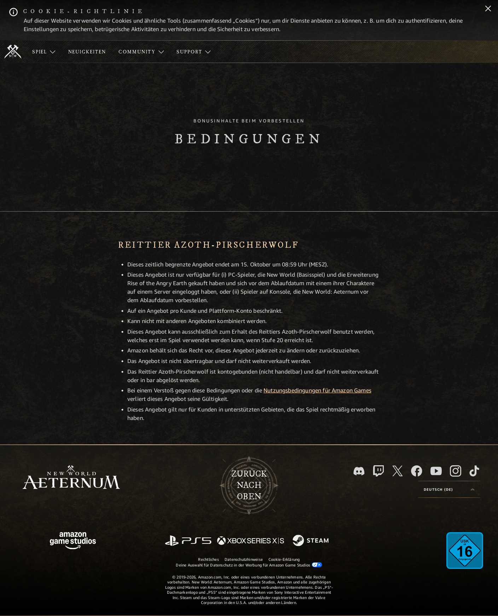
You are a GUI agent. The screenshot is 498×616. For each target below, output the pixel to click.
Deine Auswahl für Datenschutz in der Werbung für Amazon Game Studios (249, 564)
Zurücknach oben (249, 485)
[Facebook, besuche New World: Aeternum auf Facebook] (416, 471)
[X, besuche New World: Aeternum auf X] (397, 471)
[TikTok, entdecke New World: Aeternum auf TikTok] (474, 471)
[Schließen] (488, 9)
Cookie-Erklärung (284, 559)
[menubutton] (449, 489)
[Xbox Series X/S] (250, 541)
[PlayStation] (188, 541)
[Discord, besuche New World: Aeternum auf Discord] (359, 471)
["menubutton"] (44, 51)
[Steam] (311, 541)
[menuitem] (44, 51)
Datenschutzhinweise (244, 559)
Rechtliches (208, 559)
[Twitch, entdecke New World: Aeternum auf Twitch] (378, 471)
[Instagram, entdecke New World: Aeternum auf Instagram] (455, 471)
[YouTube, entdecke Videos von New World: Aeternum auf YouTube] (436, 471)
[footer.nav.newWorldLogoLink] (71, 477)
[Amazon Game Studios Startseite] (73, 541)
